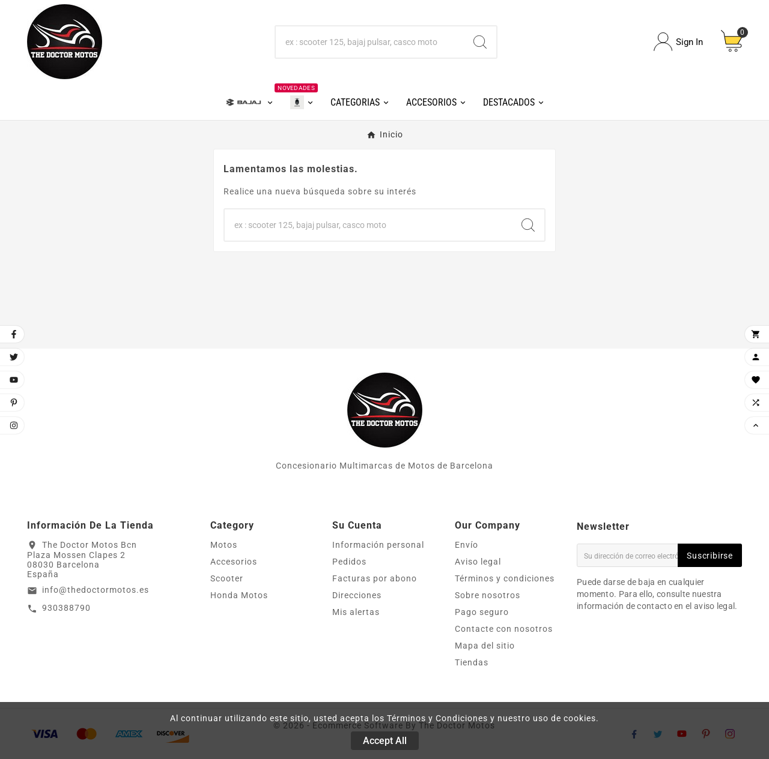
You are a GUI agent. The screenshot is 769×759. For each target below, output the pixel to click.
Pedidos (349, 561)
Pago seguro (482, 612)
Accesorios (233, 561)
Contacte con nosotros (504, 629)
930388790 (66, 608)
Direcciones (356, 595)
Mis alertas (356, 612)
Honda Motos (239, 595)
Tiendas (471, 662)
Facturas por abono (374, 578)
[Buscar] (370, 42)
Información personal (378, 545)
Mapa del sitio (485, 645)
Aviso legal (478, 561)
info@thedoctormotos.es (95, 590)
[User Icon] (678, 41)
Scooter (226, 578)
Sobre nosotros (487, 595)
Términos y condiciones (505, 578)
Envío (466, 545)
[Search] (480, 42)
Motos (223, 545)
